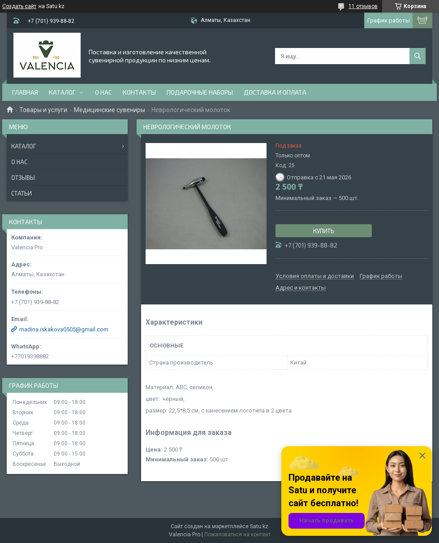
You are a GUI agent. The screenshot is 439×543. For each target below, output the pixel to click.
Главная (25, 92)
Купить (323, 231)
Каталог (62, 92)
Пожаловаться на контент (237, 534)
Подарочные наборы (200, 92)
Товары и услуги (43, 109)
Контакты (139, 92)
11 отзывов (363, 6)
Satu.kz (259, 526)
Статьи (21, 193)
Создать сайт (19, 6)
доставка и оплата (275, 92)
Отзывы (23, 177)
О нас (103, 92)
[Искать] (417, 56)
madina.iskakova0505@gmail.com (63, 329)
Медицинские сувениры (109, 109)
